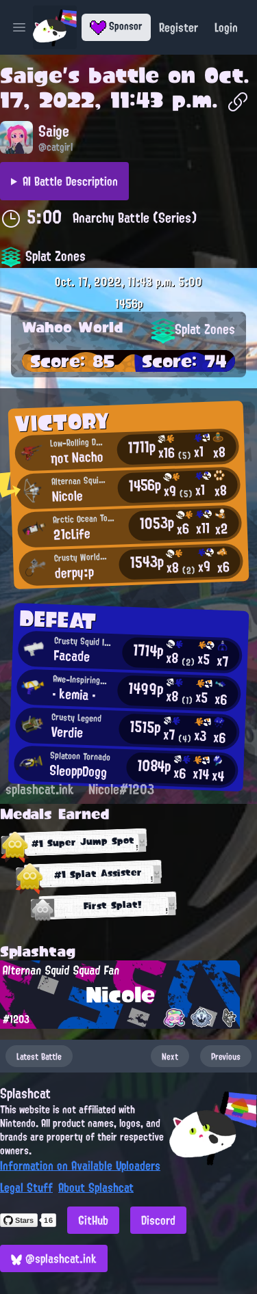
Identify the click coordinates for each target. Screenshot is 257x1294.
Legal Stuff (26, 1187)
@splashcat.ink (54, 1258)
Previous (226, 1056)
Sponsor (116, 26)
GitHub (93, 1220)
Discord (158, 1220)
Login (226, 27)
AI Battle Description (70, 181)
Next (170, 1056)
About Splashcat (96, 1187)
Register (178, 27)
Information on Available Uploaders (80, 1165)
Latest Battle (39, 1056)
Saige (31, 75)
